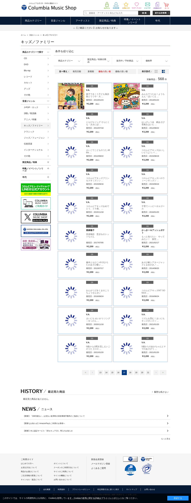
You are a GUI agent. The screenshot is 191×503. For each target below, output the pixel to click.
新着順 (91, 71)
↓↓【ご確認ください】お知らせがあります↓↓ (95, 28)
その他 (27, 95)
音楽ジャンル (58, 20)
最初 (85, 372)
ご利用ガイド (27, 459)
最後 (163, 372)
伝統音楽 (28, 144)
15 (112, 373)
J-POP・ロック (31, 107)
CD (25, 58)
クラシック (29, 131)
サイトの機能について (63, 476)
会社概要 (46, 489)
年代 (157, 20)
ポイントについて (61, 463)
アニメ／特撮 (30, 119)
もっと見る (165, 439)
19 (136, 373)
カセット (28, 82)
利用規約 (61, 489)
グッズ (27, 89)
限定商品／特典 (107, 20)
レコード (28, 76)
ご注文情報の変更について (31, 476)
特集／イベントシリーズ (132, 21)
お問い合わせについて (63, 480)
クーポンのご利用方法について (66, 467)
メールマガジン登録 (100, 463)
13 (100, 373)
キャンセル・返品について (31, 480)
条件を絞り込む (64, 51)
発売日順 (77, 71)
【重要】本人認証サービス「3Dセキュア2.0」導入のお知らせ (48, 431)
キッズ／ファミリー (33, 125)
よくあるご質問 (98, 468)
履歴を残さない (161, 392)
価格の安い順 (121, 71)
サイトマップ (131, 489)
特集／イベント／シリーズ (32, 169)
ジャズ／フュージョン (34, 138)
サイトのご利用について (63, 472)
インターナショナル (33, 150)
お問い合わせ (149, 489)
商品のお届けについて (30, 472)
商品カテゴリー (33, 20)
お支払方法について (29, 467)
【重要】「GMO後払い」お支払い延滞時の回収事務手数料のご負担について (54, 416)
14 (106, 373)
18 (130, 373)
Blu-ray (27, 70)
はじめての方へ (27, 463)
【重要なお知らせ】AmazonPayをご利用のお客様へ (44, 423)
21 (148, 373)
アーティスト (83, 20)
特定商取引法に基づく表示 (108, 489)
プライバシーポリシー (81, 489)
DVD (26, 64)
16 (118, 373)
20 (142, 373)
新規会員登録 (97, 459)
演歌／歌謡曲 (30, 113)
